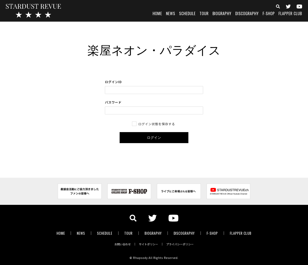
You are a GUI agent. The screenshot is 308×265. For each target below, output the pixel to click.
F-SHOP (269, 13)
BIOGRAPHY (222, 13)
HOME (157, 13)
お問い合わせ (122, 244)
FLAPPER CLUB (290, 13)
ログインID (113, 81)
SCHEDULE (187, 13)
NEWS (170, 13)
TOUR (204, 13)
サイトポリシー (148, 244)
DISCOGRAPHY (247, 13)
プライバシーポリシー (180, 244)
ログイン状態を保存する (156, 123)
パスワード (113, 102)
